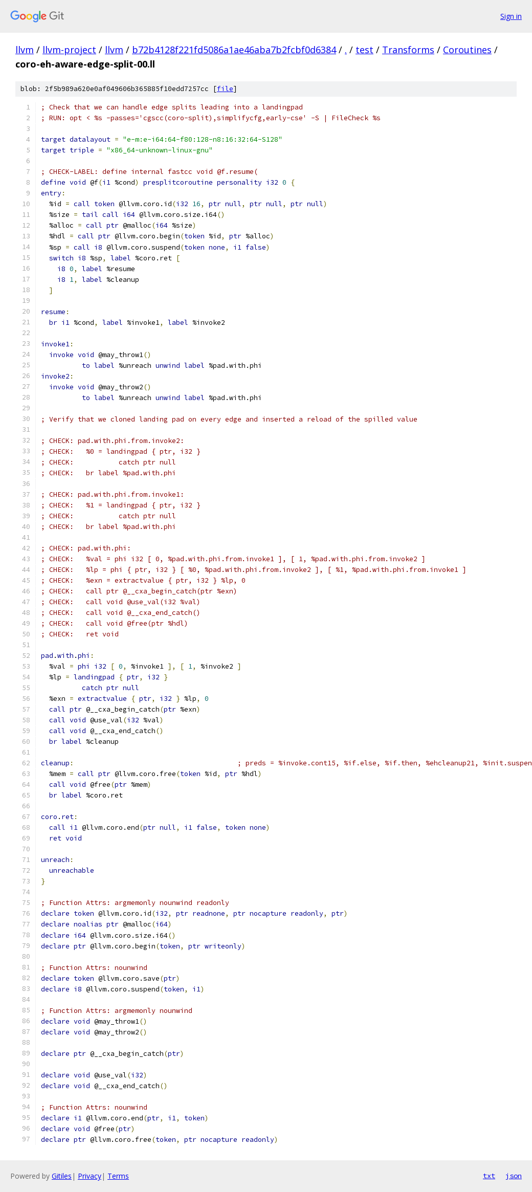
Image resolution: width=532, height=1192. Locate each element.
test (364, 49)
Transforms (408, 49)
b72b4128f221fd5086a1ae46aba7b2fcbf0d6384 (234, 49)
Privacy (89, 1176)
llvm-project (69, 49)
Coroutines (467, 49)
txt (489, 1175)
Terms (118, 1176)
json (513, 1175)
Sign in (511, 16)
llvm (24, 49)
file (225, 88)
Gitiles (62, 1176)
